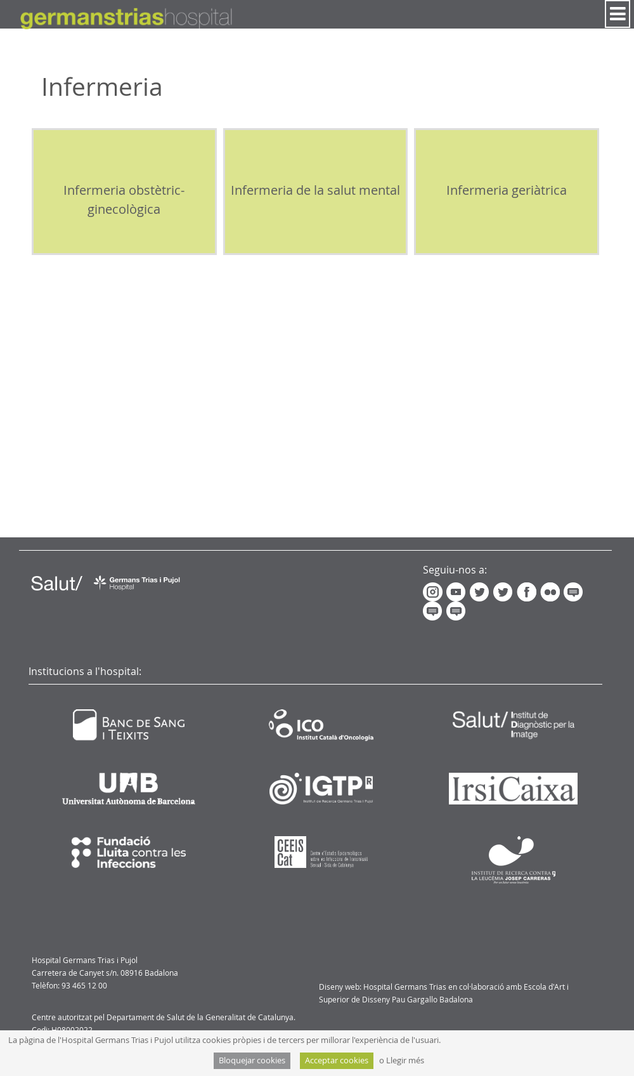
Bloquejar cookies (252, 1060)
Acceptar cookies (336, 1060)
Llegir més (405, 1060)
